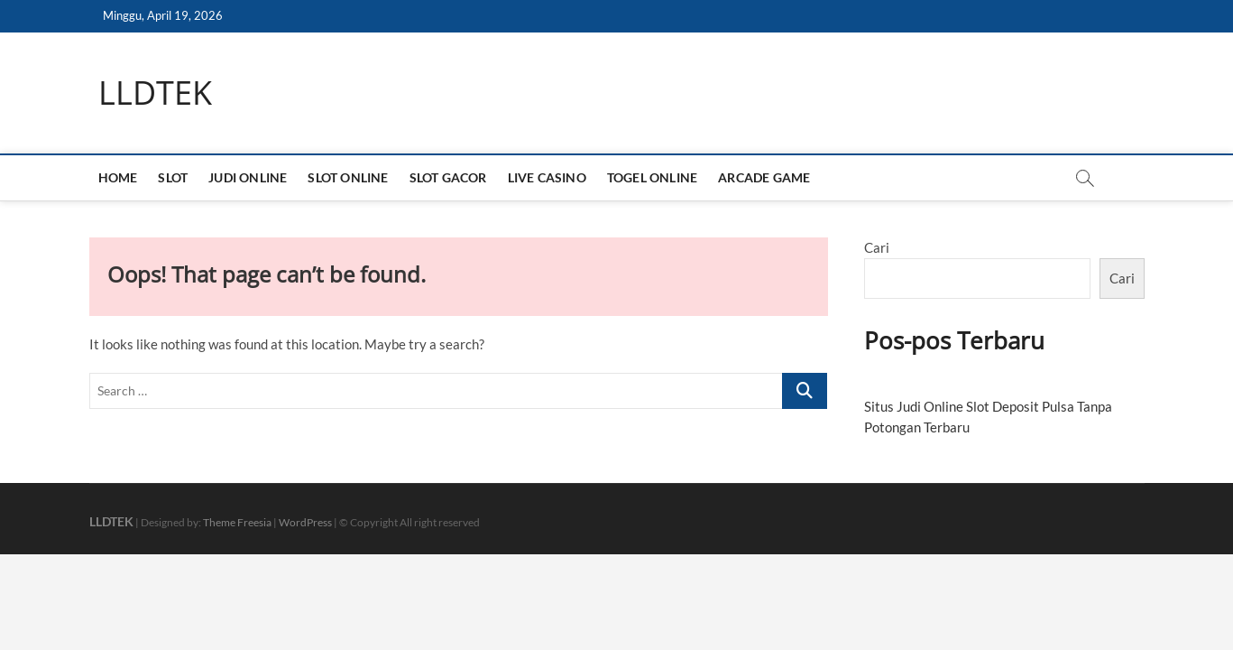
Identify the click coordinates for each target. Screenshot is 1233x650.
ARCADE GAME (764, 177)
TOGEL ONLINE (652, 177)
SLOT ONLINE (348, 177)
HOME (118, 177)
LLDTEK (155, 93)
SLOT (173, 177)
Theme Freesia (237, 522)
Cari (876, 247)
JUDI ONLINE (247, 177)
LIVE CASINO (547, 177)
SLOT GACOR (448, 177)
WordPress (305, 522)
